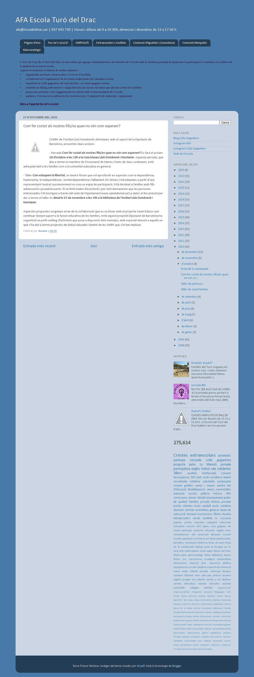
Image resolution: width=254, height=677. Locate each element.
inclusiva (207, 625)
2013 (181, 229)
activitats (224, 455)
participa (179, 460)
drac (203, 563)
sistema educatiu (208, 583)
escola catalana (197, 567)
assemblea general (207, 510)
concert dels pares (197, 526)
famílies (194, 502)
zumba (221, 485)
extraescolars (203, 455)
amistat (189, 510)
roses (197, 506)
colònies (177, 604)
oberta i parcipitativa (215, 629)
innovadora (217, 625)
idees (189, 625)
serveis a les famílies (218, 579)
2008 (181, 345)
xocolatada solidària (187, 481)
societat (226, 583)
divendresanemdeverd (184, 612)
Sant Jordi (202, 477)
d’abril (186, 320)
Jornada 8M (198, 385)
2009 (181, 339)
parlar (228, 629)
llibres (217, 514)
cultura (227, 604)
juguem (227, 625)
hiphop (199, 547)
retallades (178, 641)
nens (197, 575)
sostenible (179, 588)
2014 (181, 223)
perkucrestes (194, 633)
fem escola (200, 620)
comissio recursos (191, 604)
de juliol (187, 302)
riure (199, 641)
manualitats (198, 629)
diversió (194, 563)
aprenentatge (195, 555)
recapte (186, 579)
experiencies (179, 620)
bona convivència (203, 600)
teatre (227, 477)
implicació (198, 625)
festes (209, 620)
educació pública (220, 563)
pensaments (179, 633)
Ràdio (177, 555)
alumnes (179, 510)
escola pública (199, 493)
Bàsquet (215, 534)
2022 (181, 176)
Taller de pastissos (192, 283)
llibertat (189, 575)
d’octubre (188, 264)
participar (187, 530)
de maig (187, 314)
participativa (192, 551)
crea (213, 526)
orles (182, 551)
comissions (180, 497)
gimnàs (183, 625)
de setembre (190, 296)
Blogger (176, 666)
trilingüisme (180, 649)
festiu (218, 567)
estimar (216, 616)
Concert (226, 473)
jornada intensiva (210, 571)
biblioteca (217, 555)
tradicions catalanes (221, 645)
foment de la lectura (221, 620)
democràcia (180, 563)
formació (226, 567)
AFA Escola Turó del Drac (56, 20)
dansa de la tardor (183, 608)
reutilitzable (190, 641)
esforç (189, 616)
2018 (181, 199)
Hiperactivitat (224, 588)
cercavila (195, 460)
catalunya (226, 600)
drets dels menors (203, 612)
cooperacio (218, 604)
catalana (216, 600)
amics (210, 489)
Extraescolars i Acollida (111, 43)
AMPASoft (82, 43)
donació (192, 514)
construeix (191, 543)
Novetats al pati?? (202, 363)
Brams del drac (222, 551)
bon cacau (188, 600)
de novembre (190, 258)
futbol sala (208, 469)
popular (186, 637)
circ (184, 559)
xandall (206, 506)
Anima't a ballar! (201, 411)
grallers (188, 485)
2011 (181, 241)
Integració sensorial (202, 592)
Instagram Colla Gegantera (190, 148)
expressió (190, 620)
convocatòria (224, 559)
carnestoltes (223, 489)
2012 (181, 235)
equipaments (181, 567)
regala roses (224, 530)
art (207, 538)
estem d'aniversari (202, 616)
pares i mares (205, 485)
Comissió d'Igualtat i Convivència (154, 43)
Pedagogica (219, 592)
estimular (226, 616)
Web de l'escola (183, 153)
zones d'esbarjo (205, 649)
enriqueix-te (179, 616)
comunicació (206, 604)
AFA (228, 493)
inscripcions (205, 514)
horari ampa (181, 571)
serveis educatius (184, 583)
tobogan (194, 588)
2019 (181, 194)
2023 (181, 170)
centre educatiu (194, 522)
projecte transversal (212, 637)
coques (178, 485)
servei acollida (202, 518)
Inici (93, 246)
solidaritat (224, 469)
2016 (181, 211)
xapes (210, 551)
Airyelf (141, 666)
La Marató (208, 464)
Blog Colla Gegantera (186, 138)
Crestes (181, 455)
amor (183, 555)
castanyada (224, 481)
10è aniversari (200, 534)
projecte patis (185, 464)
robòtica (207, 641)
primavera (196, 637)
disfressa (202, 543)
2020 (181, 187)
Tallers (178, 473)
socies (196, 645)
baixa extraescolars (220, 538)
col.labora (216, 477)
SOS (193, 477)
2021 (181, 182)
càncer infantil (197, 497)
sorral (203, 551)
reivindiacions (181, 534)
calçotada (209, 481)
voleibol (208, 588)
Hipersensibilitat (182, 592)
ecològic (216, 612)
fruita (176, 625)
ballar (208, 555)
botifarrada (209, 473)
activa (184, 596)
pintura (217, 575)
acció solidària (221, 506)
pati (204, 575)
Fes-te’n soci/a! (58, 43)
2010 (181, 246)
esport (210, 567)
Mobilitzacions (197, 489)
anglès (195, 469)
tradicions (205, 645)
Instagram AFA (182, 143)
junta (207, 547)
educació (179, 493)
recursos (227, 637)
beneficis (179, 543)
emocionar (226, 612)
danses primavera (203, 608)
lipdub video (185, 629)
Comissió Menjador (194, 43)
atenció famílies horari (211, 596)
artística (193, 596)
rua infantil (198, 579)
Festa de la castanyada (194, 269)
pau (209, 575)
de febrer (187, 326)
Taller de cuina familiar (194, 289)
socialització (185, 645)
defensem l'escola (222, 608)
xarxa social (191, 649)
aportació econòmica (193, 538)
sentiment (217, 641)
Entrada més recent (39, 246)
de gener (187, 332)
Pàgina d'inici (32, 43)
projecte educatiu (204, 530)
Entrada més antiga (148, 246)
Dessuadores (182, 477)
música (217, 493)
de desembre (190, 252)
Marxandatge (32, 50)
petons (205, 633)
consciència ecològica (202, 559)
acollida (192, 473)
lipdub (176, 629)
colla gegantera (218, 460)
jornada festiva (210, 502)
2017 (181, 205)
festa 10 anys (216, 543)
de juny (186, 308)
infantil (194, 571)
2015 (181, 217)
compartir (212, 522)
